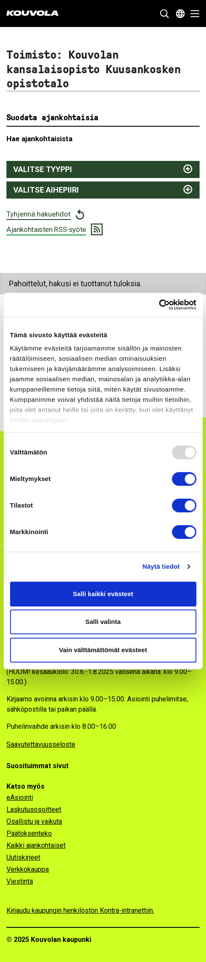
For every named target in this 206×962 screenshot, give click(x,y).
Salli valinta (103, 621)
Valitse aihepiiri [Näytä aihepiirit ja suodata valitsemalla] (46, 189)
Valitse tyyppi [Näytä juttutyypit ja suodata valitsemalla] (42, 169)
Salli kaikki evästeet (103, 593)
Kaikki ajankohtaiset (36, 845)
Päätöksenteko (29, 833)
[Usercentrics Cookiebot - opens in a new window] (158, 304)
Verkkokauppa (27, 869)
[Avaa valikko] (192, 13)
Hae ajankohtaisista (39, 138)
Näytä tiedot (161, 566)
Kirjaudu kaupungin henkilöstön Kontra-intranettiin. (80, 910)
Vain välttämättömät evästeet (103, 649)
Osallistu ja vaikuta (34, 821)
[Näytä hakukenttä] (164, 13)
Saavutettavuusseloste (40, 744)
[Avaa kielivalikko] (180, 13)
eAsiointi (19, 797)
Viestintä (19, 881)
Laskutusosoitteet (33, 809)
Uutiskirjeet (23, 857)
